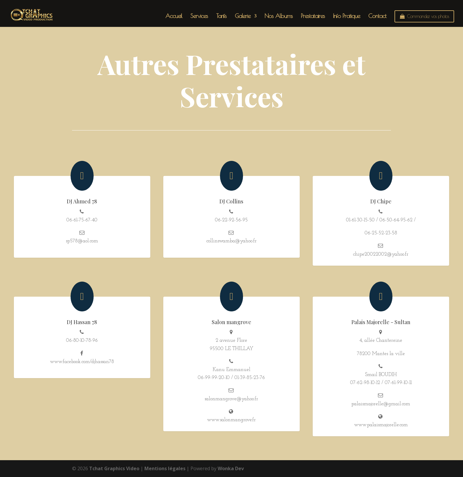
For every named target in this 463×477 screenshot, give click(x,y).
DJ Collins (231, 201)
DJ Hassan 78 (82, 322)
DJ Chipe (381, 201)
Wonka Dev (231, 468)
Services (199, 16)
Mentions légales (164, 468)
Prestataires (313, 16)
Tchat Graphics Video (114, 468)
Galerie (242, 16)
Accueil (173, 16)
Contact (377, 16)
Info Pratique (346, 16)
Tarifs (221, 16)
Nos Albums (279, 16)
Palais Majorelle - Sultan (380, 322)
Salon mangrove (231, 322)
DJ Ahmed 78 (82, 201)
